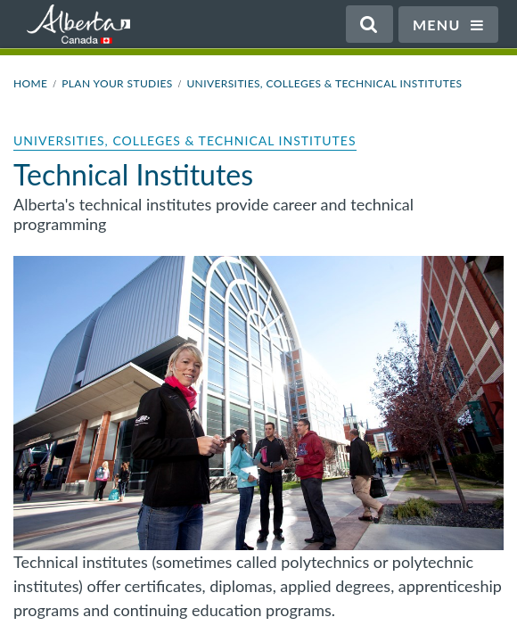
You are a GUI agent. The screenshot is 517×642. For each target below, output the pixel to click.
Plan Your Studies (117, 83)
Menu (448, 24)
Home (30, 83)
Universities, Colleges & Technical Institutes (324, 83)
